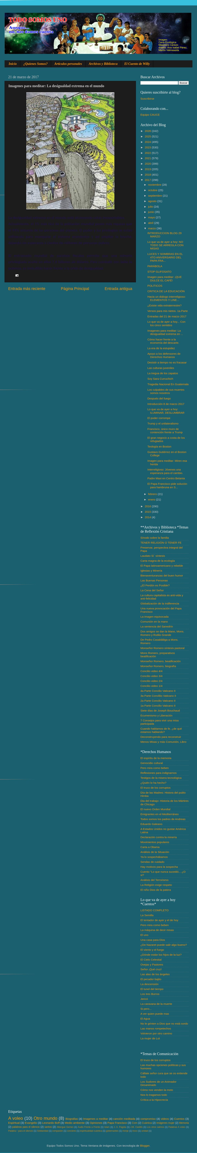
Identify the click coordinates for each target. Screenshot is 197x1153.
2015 (148, 511)
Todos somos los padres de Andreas (163, 819)
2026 (148, 130)
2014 (148, 517)
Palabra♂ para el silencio (20, 1131)
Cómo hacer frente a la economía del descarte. (163, 341)
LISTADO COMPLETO (154, 910)
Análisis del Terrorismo (154, 879)
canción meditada (124, 1118)
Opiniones (96, 1122)
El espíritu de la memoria (155, 758)
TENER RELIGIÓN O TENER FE (160, 542)
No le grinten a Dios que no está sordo (164, 1023)
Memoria (184, 1123)
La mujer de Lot (150, 1038)
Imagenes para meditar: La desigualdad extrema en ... (165, 332)
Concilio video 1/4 (151, 685)
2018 (148, 174)
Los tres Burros (149, 993)
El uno (144, 934)
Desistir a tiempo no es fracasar (167, 362)
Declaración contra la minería (158, 837)
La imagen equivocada (154, 616)
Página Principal (75, 289)
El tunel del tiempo (151, 989)
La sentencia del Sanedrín (156, 626)
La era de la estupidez (161, 348)
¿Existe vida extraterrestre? (164, 305)
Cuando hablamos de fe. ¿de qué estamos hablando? (161, 730)
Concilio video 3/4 (151, 676)
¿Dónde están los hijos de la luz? (160, 954)
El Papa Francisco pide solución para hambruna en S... (167, 485)
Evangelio (31, 1122)
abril (151, 222)
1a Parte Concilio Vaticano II (157, 705)
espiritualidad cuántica (91, 1131)
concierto (71, 1131)
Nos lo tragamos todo (153, 1094)
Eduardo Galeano (151, 824)
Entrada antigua (118, 289)
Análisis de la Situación (154, 852)
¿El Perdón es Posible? (155, 585)
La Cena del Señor (152, 590)
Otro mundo (45, 1118)
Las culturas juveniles (160, 367)
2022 (148, 152)
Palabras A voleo (176, 1127)
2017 (148, 179)
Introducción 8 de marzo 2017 (165, 403)
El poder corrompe (158, 418)
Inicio (13, 64)
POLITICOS (154, 285)
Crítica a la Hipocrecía (154, 1099)
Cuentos (179, 1118)
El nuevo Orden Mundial (155, 809)
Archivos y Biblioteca (103, 64)
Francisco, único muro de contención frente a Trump (165, 430)
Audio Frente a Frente (89, 1127)
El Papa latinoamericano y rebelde (161, 565)
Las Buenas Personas (154, 580)
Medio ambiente (75, 1122)
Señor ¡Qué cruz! (151, 969)
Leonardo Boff (51, 1122)
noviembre (155, 184)
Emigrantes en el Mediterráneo (159, 814)
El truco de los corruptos (155, 787)
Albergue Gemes (65, 1127)
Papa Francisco (117, 1122)
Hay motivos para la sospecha (159, 866)
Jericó (144, 998)
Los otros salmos (155, 1127)
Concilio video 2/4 (151, 680)
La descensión (149, 984)
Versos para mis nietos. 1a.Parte (167, 310)
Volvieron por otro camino (156, 1033)
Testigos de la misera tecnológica (160, 777)
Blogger (145, 1145)
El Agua (145, 1018)
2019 (148, 169)
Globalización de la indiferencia (159, 603)
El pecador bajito (150, 979)
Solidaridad (42, 1131)
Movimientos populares (154, 842)
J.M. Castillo (136, 1127)
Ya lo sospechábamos (154, 856)
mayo (152, 217)
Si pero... (146, 1008)
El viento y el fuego (152, 949)
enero (152, 499)
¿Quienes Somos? (36, 64)
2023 (148, 147)
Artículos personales (68, 64)
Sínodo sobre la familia (154, 537)
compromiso (148, 1118)
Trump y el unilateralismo (162, 423)
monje (125, 1131)
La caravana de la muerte (156, 1003)
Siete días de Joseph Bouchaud (160, 710)
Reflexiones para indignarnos (158, 772)
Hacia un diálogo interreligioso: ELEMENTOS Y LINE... (166, 298)
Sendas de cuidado (152, 861)
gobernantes (112, 1131)
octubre (153, 190)
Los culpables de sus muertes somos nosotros (165, 391)
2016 (148, 506)
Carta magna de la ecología (157, 560)
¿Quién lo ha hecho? (153, 782)
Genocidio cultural (151, 763)
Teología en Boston (159, 446)
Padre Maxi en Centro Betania (166, 478)
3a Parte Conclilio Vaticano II (158, 695)
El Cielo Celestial (151, 959)
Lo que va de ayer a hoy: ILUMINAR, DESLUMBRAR (165, 411)
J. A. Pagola (120, 1127)
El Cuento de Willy (137, 64)
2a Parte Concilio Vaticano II (157, 700)
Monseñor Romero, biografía (158, 666)
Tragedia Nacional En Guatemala (168, 384)
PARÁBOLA (154, 266)
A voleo (15, 1118)
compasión (57, 1131)
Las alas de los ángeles (155, 974)
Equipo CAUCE (150, 114)
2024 (148, 141)
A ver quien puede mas (154, 1013)
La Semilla (146, 915)
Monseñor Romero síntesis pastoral (162, 648)
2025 (148, 136)
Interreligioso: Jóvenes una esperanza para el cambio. (165, 471)
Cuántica (147, 1123)
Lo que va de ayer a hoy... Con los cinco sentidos (166, 323)
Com (134, 1123)
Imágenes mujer (165, 1123)
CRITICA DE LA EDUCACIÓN (166, 291)
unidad (144, 1131)
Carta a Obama (150, 847)
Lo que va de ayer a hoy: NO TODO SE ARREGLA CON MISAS (165, 245)
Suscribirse (147, 98)
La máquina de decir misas (157, 930)
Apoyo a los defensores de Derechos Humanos (163, 355)
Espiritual (14, 1122)
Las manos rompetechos (155, 1028)
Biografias (71, 1118)
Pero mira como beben (154, 767)
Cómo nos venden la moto (156, 1089)
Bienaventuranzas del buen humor (161, 575)
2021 (148, 158)
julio (151, 206)
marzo (152, 228)
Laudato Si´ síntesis (152, 555)
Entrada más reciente (26, 289)
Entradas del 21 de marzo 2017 (166, 316)
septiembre (155, 195)
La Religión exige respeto (156, 884)
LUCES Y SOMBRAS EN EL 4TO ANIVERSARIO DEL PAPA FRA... (165, 257)
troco (134, 1131)
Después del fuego (159, 398)
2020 (148, 163)
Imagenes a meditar (95, 1118)
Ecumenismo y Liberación (156, 715)
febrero (153, 494)
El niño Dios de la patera (155, 889)
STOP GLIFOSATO (159, 271)
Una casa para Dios (152, 939)
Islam (106, 1127)
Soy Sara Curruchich (160, 378)
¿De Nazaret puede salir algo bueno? (163, 944)
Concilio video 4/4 (151, 671)
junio (151, 211)
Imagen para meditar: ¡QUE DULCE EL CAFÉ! (164, 278)
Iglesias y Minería (151, 570)
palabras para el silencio (26, 1127)
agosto (152, 201)
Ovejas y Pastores (151, 964)
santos (48, 1127)
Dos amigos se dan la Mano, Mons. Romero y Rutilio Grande (162, 633)
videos (165, 1118)
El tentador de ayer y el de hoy (159, 920)
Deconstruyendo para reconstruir (160, 736)
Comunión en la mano (154, 621)
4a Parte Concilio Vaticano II (157, 690)
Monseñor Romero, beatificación (160, 661)
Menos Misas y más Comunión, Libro (163, 741)
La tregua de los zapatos (162, 373)
